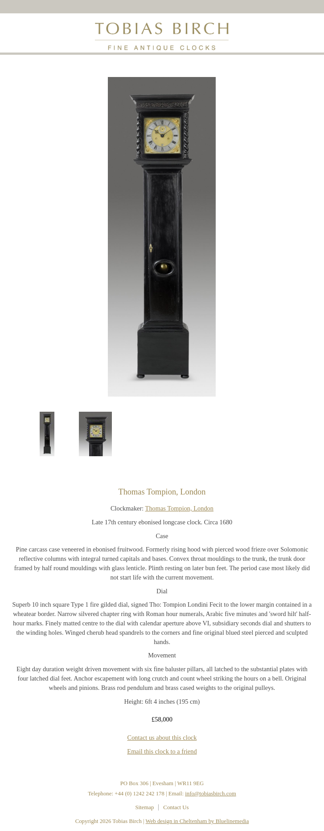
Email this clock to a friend (162, 751)
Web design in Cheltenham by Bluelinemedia (197, 821)
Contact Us (176, 807)
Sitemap (144, 807)
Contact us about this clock (162, 737)
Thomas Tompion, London (179, 508)
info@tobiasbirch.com (210, 793)
